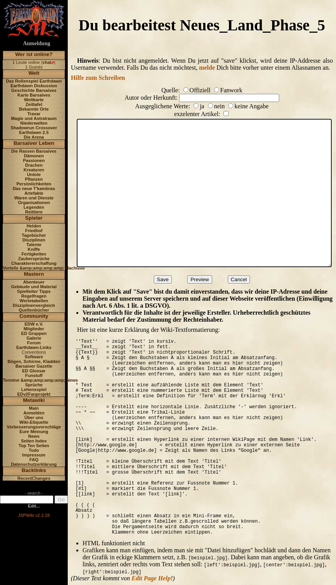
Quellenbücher (34, 310)
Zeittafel (33, 104)
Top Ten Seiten (34, 445)
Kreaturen (34, 169)
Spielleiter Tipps (34, 291)
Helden (33, 226)
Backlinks (34, 470)
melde (207, 67)
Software (34, 356)
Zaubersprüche (34, 258)
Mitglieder (34, 328)
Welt (33, 73)
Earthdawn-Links (33, 347)
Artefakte (34, 193)
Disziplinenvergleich (34, 305)
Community (33, 316)
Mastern (34, 274)
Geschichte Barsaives (33, 90)
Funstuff (34, 375)
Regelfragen (34, 296)
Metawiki (34, 400)
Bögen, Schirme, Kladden (33, 361)
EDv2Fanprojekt (33, 394)
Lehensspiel (34, 389)
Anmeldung (36, 43)
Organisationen (34, 202)
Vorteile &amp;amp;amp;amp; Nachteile (44, 268)
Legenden (34, 207)
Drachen (34, 165)
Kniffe (34, 249)
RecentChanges (34, 478)
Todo (34, 450)
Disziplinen (33, 240)
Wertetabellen (33, 300)
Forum (34, 342)
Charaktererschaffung (33, 263)
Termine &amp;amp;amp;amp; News (40, 380)
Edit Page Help (151, 578)
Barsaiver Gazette (34, 366)
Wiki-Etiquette (33, 422)
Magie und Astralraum (33, 118)
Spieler (34, 218)
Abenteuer (33, 282)
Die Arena (34, 137)
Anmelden (33, 413)
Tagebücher (34, 235)
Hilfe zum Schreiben (98, 77)
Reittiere (34, 212)
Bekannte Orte (34, 109)
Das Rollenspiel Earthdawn (34, 81)
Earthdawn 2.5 (34, 132)
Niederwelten (33, 123)
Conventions (34, 352)
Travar (33, 113)
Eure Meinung (33, 431)
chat (46, 62)
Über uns (34, 417)
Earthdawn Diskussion (34, 85)
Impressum (34, 455)
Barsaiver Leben (34, 143)
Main (34, 408)
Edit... (34, 506)
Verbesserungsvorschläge (34, 427)
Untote (33, 174)
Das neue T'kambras (34, 188)
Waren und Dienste (33, 198)
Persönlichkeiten (33, 183)
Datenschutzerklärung (34, 464)
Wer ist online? (34, 54)
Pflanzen (34, 179)
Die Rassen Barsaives (33, 151)
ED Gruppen (33, 333)
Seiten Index (34, 441)
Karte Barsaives (34, 95)
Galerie (33, 338)
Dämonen (34, 155)
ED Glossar (34, 370)
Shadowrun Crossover (34, 127)
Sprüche (34, 384)
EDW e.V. (34, 324)
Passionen (34, 160)
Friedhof (34, 230)
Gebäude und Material (34, 286)
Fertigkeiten (33, 254)
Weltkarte (34, 99)
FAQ (33, 459)
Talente (33, 244)
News (33, 436)
